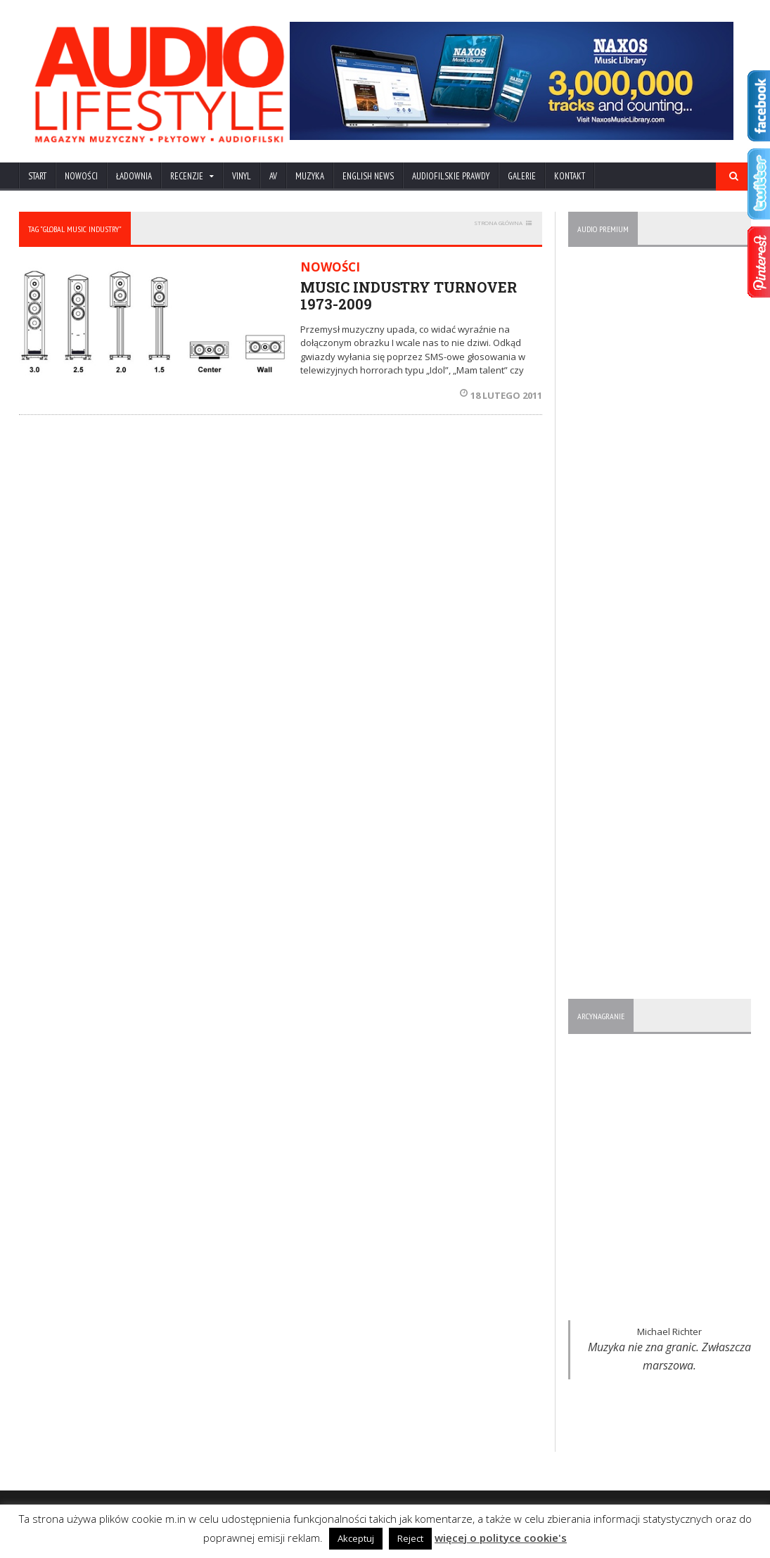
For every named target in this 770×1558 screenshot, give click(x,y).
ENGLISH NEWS (368, 176)
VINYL (241, 176)
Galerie (522, 176)
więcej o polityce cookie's (501, 1538)
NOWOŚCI (81, 176)
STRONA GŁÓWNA (498, 222)
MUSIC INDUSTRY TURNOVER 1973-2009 (408, 295)
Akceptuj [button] (356, 1538)
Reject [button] (410, 1538)
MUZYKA (309, 176)
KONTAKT (569, 176)
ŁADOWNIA (134, 176)
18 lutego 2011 (501, 395)
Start (37, 176)
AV (273, 176)
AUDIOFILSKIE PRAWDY (450, 176)
